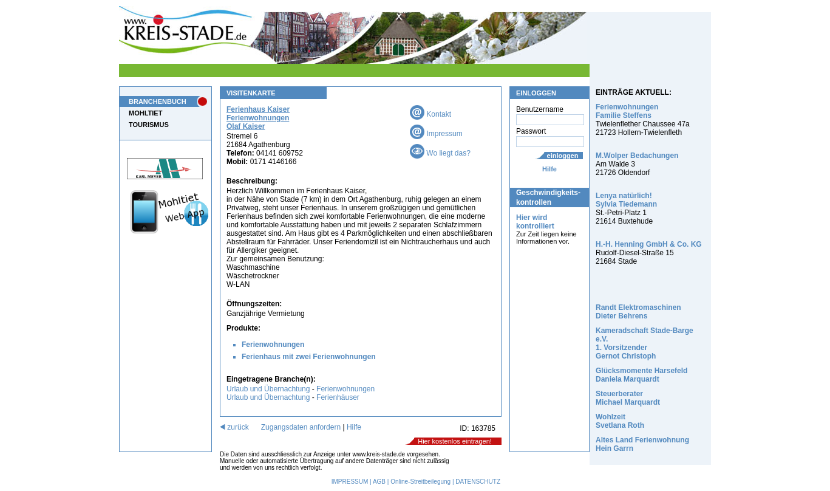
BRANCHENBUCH (157, 101)
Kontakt (430, 114)
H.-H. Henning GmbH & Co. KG (649, 244)
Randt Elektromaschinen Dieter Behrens (638, 311)
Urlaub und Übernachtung (268, 389)
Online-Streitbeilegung (420, 481)
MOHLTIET (145, 113)
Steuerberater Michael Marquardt (628, 398)
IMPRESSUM (350, 481)
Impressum (436, 133)
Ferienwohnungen (273, 344)
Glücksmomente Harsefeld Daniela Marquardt (641, 374)
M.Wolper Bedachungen (637, 155)
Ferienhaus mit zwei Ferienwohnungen (309, 356)
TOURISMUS (149, 124)
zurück (234, 427)
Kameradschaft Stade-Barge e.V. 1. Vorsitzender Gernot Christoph (644, 343)
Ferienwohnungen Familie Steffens (627, 111)
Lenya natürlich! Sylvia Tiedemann (626, 199)
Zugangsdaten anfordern (301, 427)
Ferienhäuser (337, 397)
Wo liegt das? (440, 153)
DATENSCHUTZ (477, 481)
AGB (379, 481)
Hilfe (549, 169)
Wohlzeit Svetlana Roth (620, 421)
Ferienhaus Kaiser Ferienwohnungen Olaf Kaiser (258, 118)
